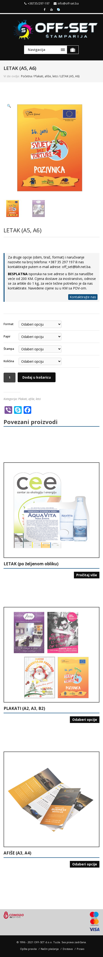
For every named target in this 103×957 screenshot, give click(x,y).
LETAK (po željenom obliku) (31, 564)
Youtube (51, 9)
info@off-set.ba (68, 3)
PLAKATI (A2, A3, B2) (24, 708)
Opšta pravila (28, 949)
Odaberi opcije (84, 719)
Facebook (44, 9)
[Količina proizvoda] (9, 377)
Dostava (68, 949)
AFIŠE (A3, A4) (17, 853)
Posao (80, 949)
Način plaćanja (50, 949)
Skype (58, 9)
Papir (7, 336)
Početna (26, 76)
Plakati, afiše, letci (46, 76)
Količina (9, 361)
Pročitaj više (86, 575)
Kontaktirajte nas (83, 297)
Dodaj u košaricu (36, 377)
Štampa (9, 349)
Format (9, 324)
